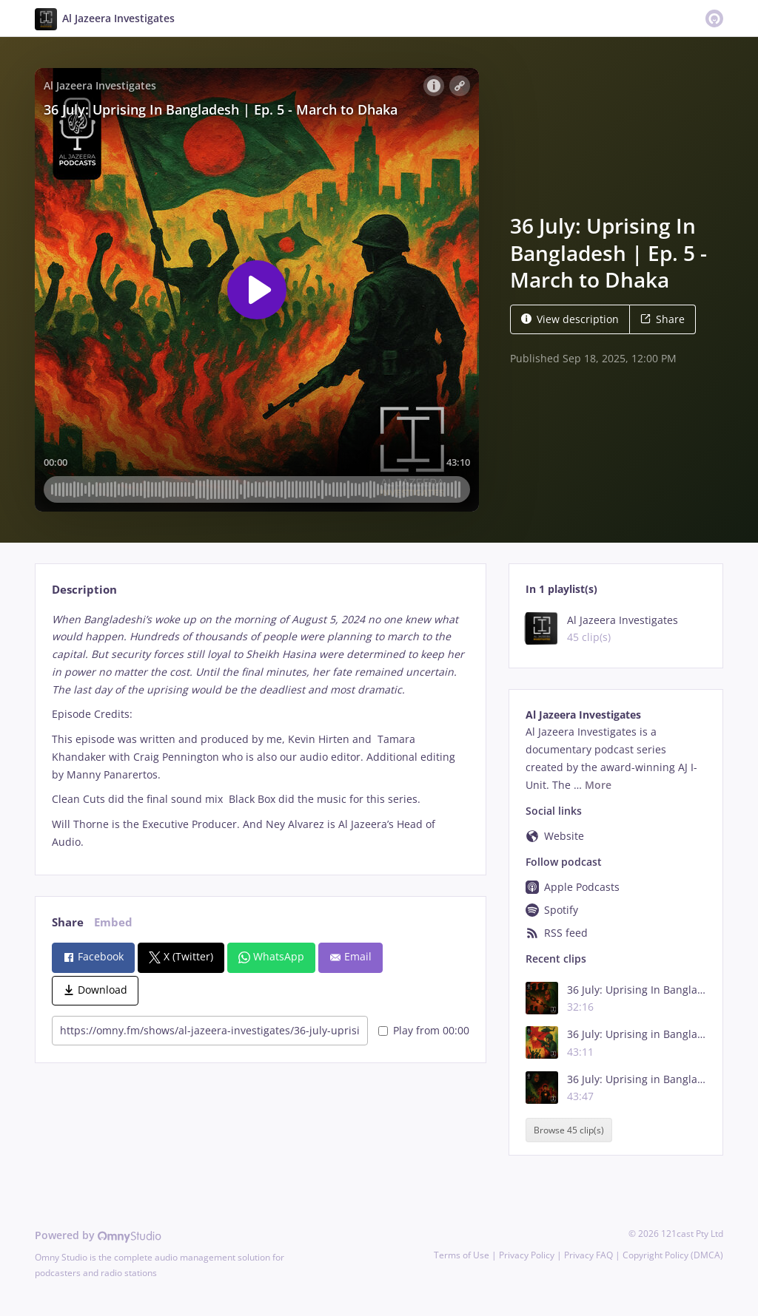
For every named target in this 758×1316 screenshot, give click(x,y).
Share (662, 319)
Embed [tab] (113, 922)
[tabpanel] (260, 731)
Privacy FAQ (588, 1255)
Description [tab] (84, 589)
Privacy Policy (526, 1255)
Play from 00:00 (423, 1030)
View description (570, 319)
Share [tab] (68, 922)
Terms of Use (461, 1255)
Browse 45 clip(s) (569, 1130)
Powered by (98, 1235)
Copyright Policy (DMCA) (673, 1255)
